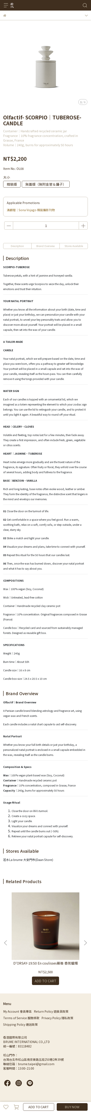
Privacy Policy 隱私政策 (57, 1018)
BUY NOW (72, 1107)
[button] (85, 942)
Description (17, 246)
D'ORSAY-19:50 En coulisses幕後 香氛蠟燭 (45, 963)
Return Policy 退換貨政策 (51, 1011)
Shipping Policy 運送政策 (20, 1024)
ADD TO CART (38, 1107)
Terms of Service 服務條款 (21, 1018)
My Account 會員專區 (17, 1011)
